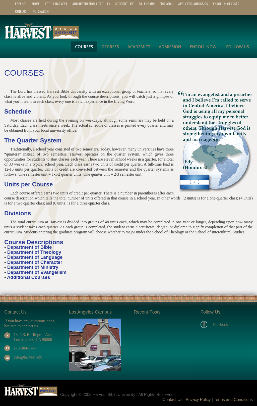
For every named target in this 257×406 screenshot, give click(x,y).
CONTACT (21, 11)
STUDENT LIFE (124, 3)
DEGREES (110, 46)
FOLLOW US (237, 46)
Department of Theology (34, 252)
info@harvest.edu (28, 357)
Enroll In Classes (226, 3)
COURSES (84, 46)
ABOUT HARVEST (56, 3)
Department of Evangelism (37, 272)
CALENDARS (147, 3)
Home (36, 3)
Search (43, 11)
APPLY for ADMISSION (193, 3)
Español (21, 3)
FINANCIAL (166, 3)
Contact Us (172, 399)
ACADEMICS (138, 46)
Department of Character (34, 262)
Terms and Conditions (233, 399)
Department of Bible (29, 247)
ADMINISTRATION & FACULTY (91, 3)
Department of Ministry (32, 267)
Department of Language (34, 257)
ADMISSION (170, 46)
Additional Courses (28, 277)
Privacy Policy (198, 399)
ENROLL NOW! (203, 46)
